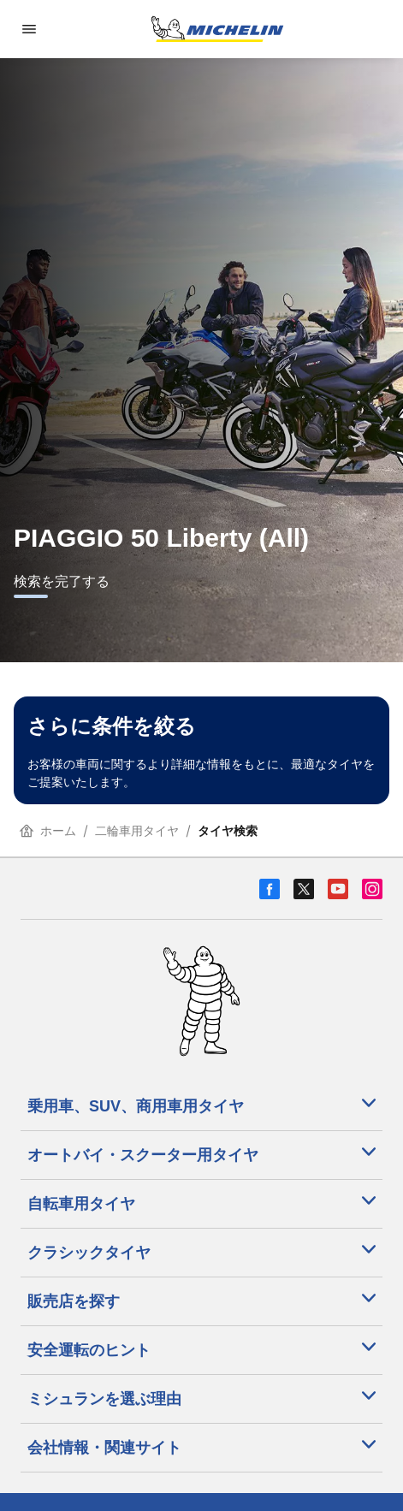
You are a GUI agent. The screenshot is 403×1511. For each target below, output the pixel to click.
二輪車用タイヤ (137, 830)
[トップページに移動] (217, 29)
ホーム (48, 830)
